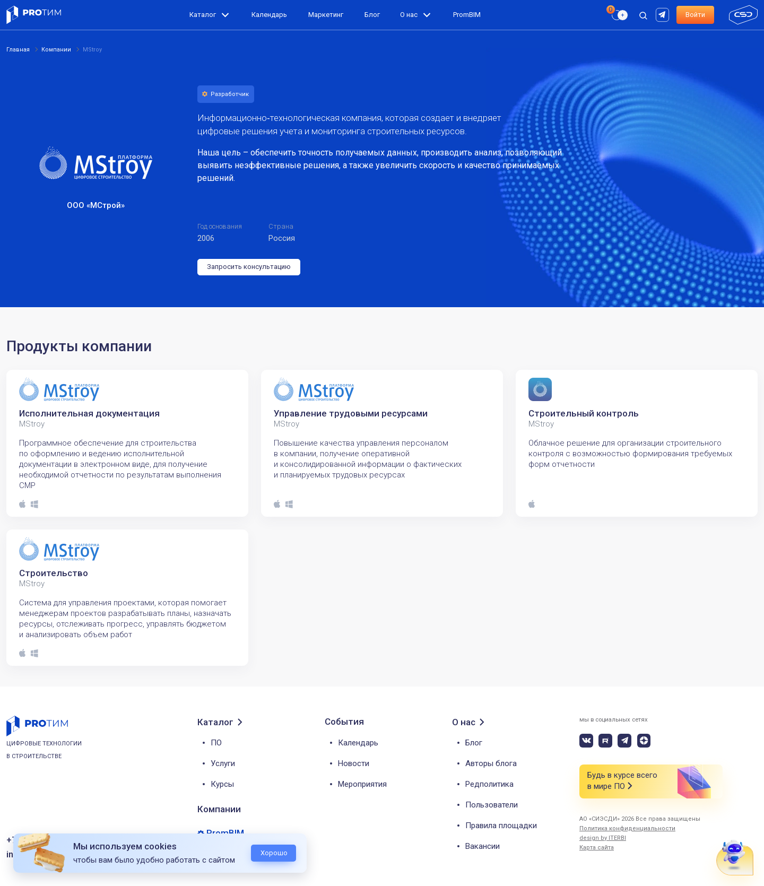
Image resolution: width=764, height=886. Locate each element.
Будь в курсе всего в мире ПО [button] (622, 781)
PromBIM (467, 15)
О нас (409, 15)
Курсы (222, 784)
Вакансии (482, 846)
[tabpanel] (127, 443)
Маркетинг (325, 15)
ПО (216, 743)
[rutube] (664, 14)
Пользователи (491, 805)
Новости (353, 763)
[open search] (643, 15)
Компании (219, 809)
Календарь (269, 15)
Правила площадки (501, 825)
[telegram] (624, 741)
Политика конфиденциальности (627, 828)
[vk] (586, 741)
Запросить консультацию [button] (249, 267)
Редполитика (489, 784)
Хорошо (274, 853)
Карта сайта (596, 847)
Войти (695, 15)
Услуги (223, 763)
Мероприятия (362, 784)
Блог (372, 15)
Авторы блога (491, 763)
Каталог (202, 15)
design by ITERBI (602, 838)
